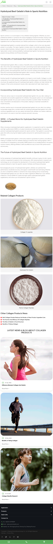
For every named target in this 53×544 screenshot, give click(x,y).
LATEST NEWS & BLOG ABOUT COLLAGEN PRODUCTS (26, 331)
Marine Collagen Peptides (26, 308)
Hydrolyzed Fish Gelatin (26, 270)
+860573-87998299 (10, 521)
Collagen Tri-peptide (26, 232)
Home (3, 6)
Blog (15, 6)
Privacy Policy (10, 533)
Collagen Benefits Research (10, 496)
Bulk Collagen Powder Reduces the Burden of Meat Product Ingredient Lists (23, 317)
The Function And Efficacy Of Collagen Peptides (15, 320)
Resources (9, 6)
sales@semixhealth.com (11, 524)
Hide (13, 17)
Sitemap (3, 533)
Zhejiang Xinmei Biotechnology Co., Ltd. (18, 531)
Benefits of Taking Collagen (9, 324)
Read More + (5, 388)
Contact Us (4, 518)
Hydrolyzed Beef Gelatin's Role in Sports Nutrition (30, 6)
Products (3, 511)
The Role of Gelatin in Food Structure (12, 322)
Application (4, 507)
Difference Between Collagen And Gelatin (14, 385)
